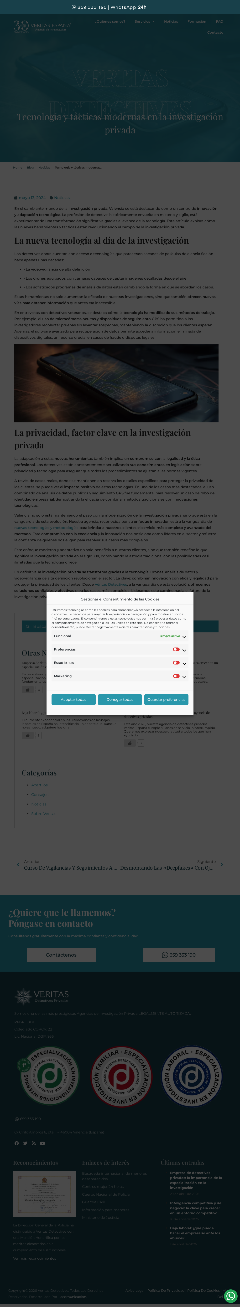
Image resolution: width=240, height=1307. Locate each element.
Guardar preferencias (166, 699)
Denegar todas (120, 699)
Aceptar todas (73, 699)
